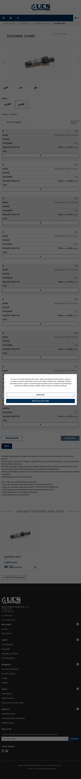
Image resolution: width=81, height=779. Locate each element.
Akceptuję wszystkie (40, 401)
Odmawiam (40, 395)
